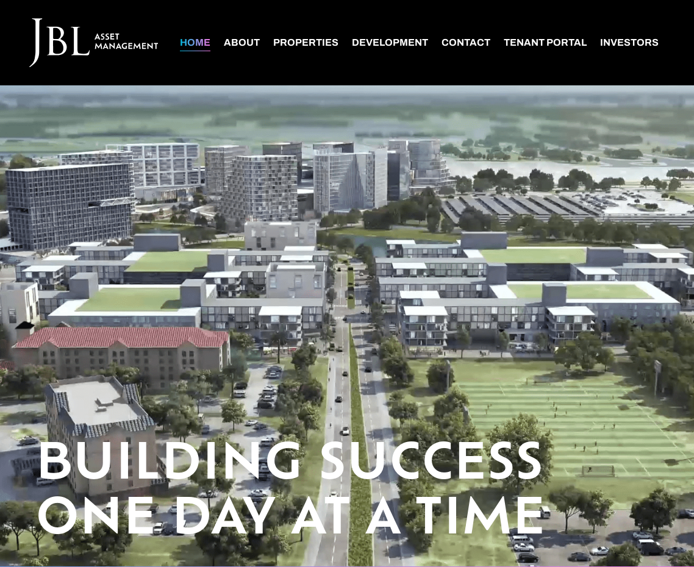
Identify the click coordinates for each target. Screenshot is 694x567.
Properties (305, 42)
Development (390, 42)
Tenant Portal (545, 42)
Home (195, 42)
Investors (629, 42)
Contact (466, 42)
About (242, 42)
